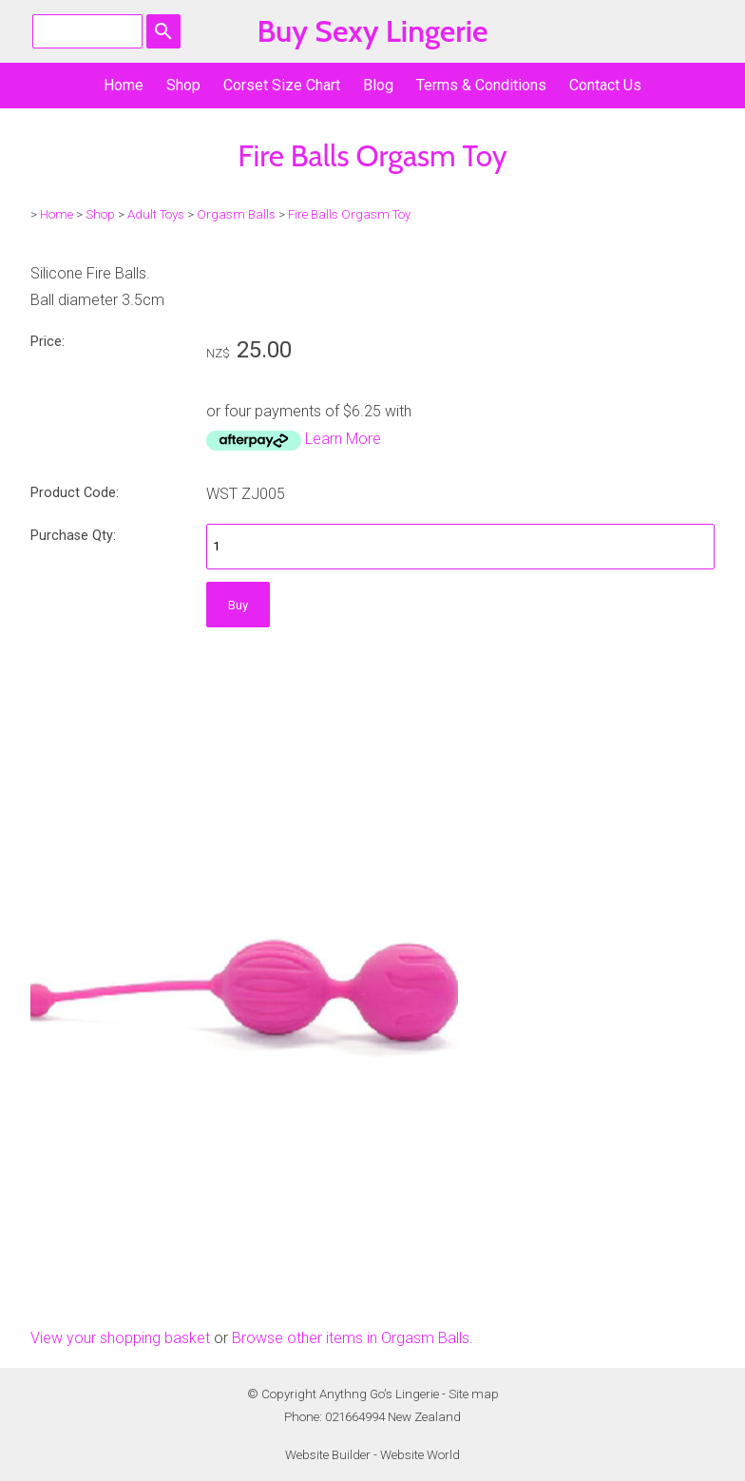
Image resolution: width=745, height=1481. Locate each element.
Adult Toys (155, 214)
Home (123, 85)
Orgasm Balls (236, 214)
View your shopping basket (120, 1338)
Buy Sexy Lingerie (372, 30)
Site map (474, 1394)
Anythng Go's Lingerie (379, 1394)
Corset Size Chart (281, 85)
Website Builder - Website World (372, 1455)
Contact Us (605, 85)
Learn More (343, 439)
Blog (378, 85)
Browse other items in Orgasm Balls (350, 1338)
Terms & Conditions (481, 85)
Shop (183, 85)
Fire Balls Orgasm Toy (349, 214)
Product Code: (74, 493)
